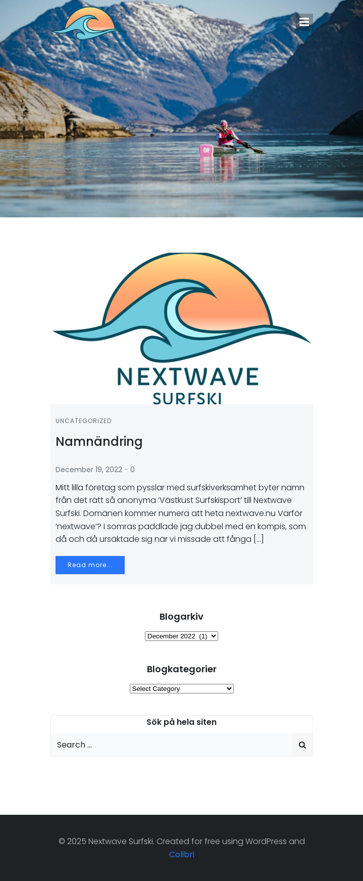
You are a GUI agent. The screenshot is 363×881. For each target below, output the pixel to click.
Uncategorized (84, 420)
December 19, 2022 (89, 470)
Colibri (181, 854)
